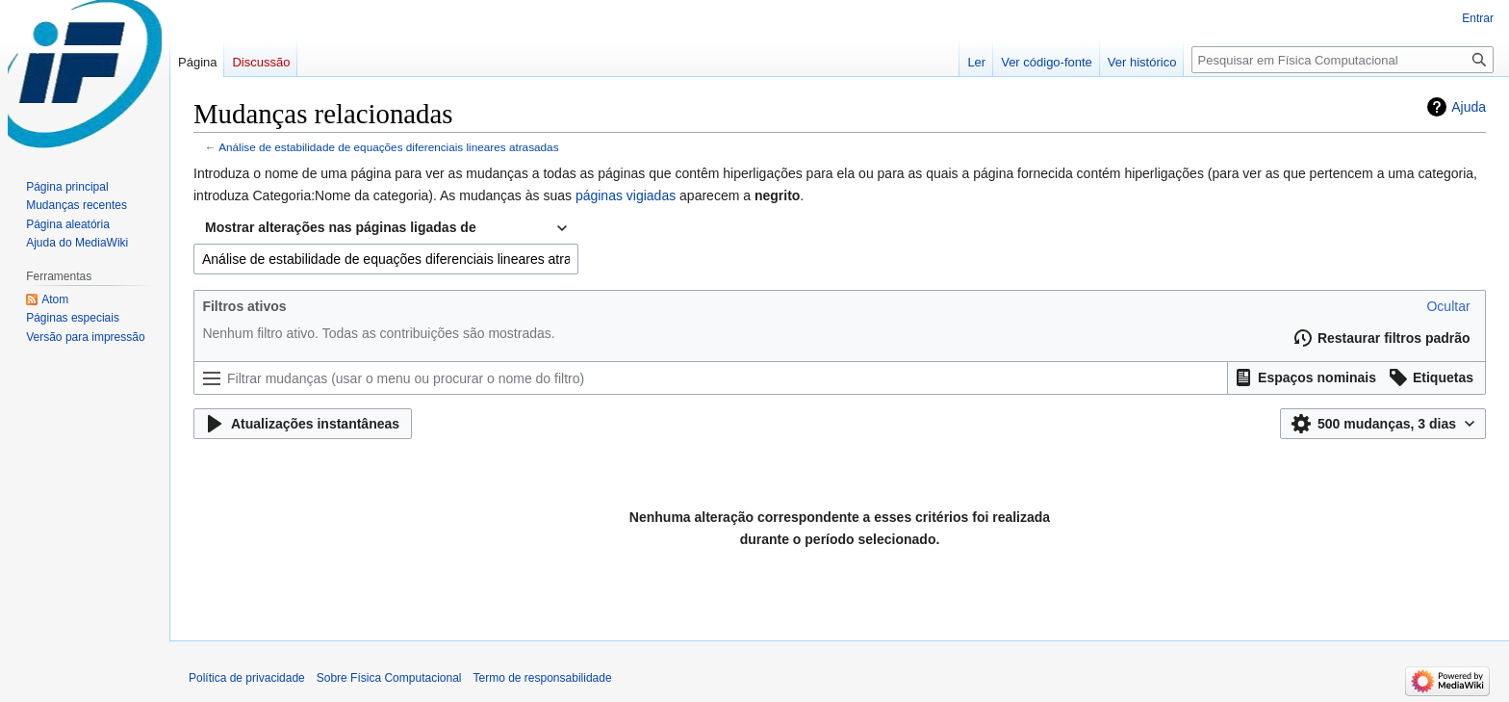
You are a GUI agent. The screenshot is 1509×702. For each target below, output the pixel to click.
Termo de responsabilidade (542, 678)
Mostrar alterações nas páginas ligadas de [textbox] (340, 227)
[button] (1447, 306)
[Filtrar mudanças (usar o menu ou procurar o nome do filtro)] (710, 378)
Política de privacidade (247, 678)
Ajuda (1468, 107)
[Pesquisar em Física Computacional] (1342, 59)
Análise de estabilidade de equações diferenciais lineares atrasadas (388, 147)
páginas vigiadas (625, 195)
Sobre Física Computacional (389, 678)
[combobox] (385, 228)
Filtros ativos (244, 306)
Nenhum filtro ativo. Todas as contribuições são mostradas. (378, 333)
